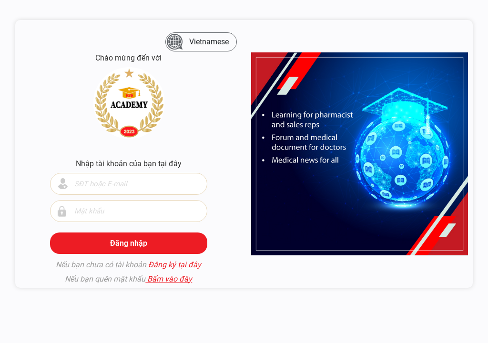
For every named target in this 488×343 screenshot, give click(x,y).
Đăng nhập (128, 243)
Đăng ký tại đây (174, 264)
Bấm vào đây (168, 278)
